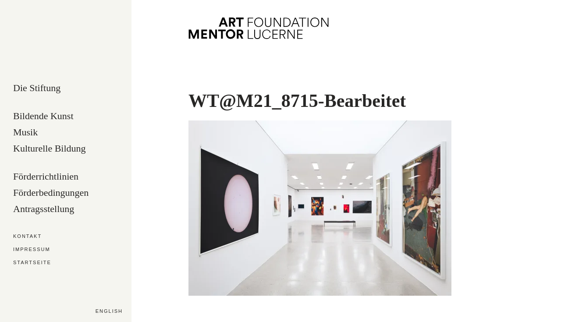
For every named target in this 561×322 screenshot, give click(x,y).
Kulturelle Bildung (49, 149)
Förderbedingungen (51, 193)
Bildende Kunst (43, 116)
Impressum (31, 249)
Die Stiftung (36, 88)
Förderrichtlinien (45, 177)
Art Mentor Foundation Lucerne (258, 28)
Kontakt (27, 236)
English (109, 311)
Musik (25, 132)
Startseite (32, 262)
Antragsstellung (43, 209)
